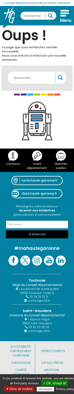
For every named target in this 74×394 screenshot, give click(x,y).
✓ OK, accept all (54, 383)
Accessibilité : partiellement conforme (21, 351)
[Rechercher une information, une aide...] (38, 16)
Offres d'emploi (53, 351)
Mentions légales (51, 372)
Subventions (21, 362)
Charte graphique (21, 372)
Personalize (45, 389)
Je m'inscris (37, 234)
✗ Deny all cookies (19, 389)
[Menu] (64, 16)
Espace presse (53, 362)
